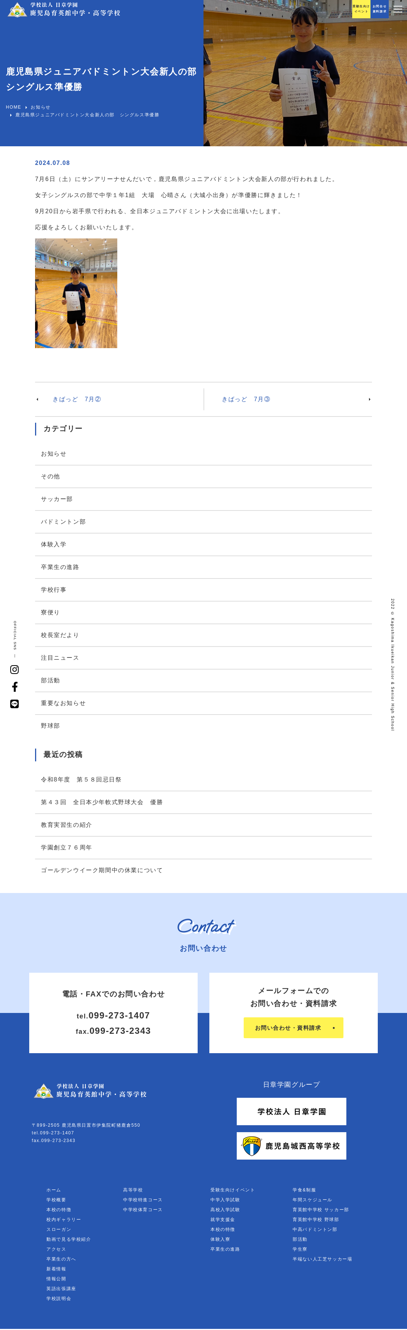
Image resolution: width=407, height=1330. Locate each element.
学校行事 (53, 590)
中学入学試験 (225, 1200)
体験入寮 (220, 1240)
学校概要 (56, 1200)
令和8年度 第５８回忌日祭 (81, 779)
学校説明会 (58, 1299)
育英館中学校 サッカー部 (321, 1210)
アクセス (56, 1250)
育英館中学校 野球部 (316, 1220)
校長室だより (60, 635)
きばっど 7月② (77, 399)
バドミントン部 (63, 522)
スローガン (58, 1230)
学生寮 (300, 1250)
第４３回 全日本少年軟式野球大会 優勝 (102, 802)
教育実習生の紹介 (66, 825)
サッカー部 (57, 499)
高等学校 (133, 1191)
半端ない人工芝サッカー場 (322, 1260)
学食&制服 (304, 1191)
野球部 (50, 726)
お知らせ (53, 454)
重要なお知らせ (63, 703)
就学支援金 (222, 1220)
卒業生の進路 (60, 567)
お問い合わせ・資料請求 (287, 1028)
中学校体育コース (143, 1210)
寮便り (50, 612)
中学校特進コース (143, 1200)
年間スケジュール (312, 1200)
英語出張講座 (61, 1289)
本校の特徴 (58, 1210)
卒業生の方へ (61, 1260)
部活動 (50, 680)
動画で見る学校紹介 (68, 1240)
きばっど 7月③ (246, 399)
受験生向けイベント (232, 1191)
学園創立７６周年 (66, 847)
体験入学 (53, 544)
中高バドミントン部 (315, 1230)
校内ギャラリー (63, 1220)
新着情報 (56, 1270)
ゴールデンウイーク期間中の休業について (102, 870)
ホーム (53, 1191)
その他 (50, 476)
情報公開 (56, 1279)
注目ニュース (60, 658)
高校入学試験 (225, 1210)
